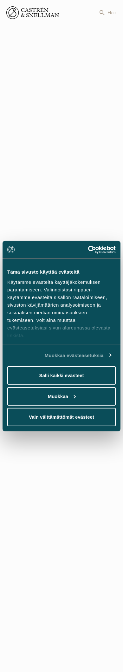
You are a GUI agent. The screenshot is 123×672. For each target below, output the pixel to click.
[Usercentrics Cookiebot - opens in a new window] (88, 249)
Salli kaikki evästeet (61, 375)
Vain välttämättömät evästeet (61, 417)
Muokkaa (62, 396)
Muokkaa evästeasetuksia (74, 355)
